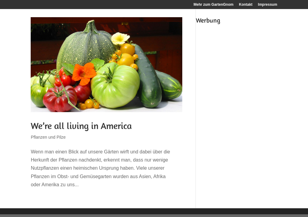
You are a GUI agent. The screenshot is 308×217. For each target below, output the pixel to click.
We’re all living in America (81, 125)
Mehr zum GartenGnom (214, 5)
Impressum (267, 5)
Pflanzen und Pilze (48, 137)
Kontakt (246, 5)
